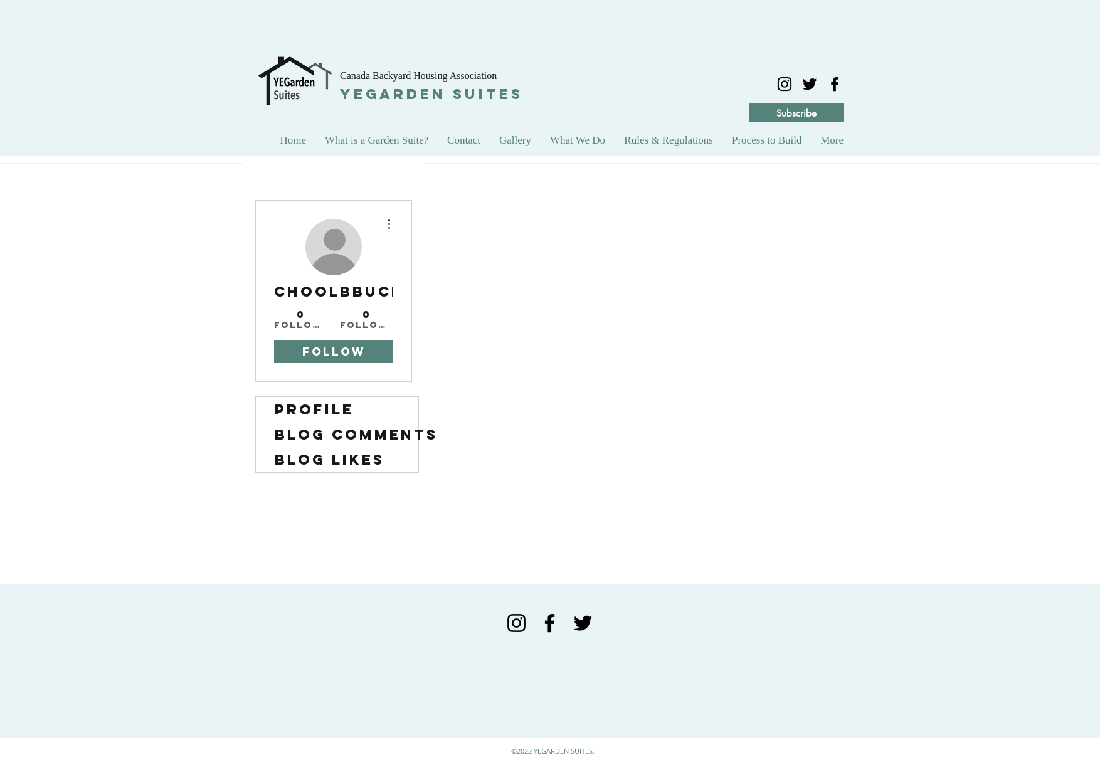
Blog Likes (329, 459)
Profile (314, 409)
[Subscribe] (796, 112)
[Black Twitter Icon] (583, 623)
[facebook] (834, 84)
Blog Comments (346, 434)
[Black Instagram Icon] (784, 84)
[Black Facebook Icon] (549, 623)
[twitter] (809, 84)
